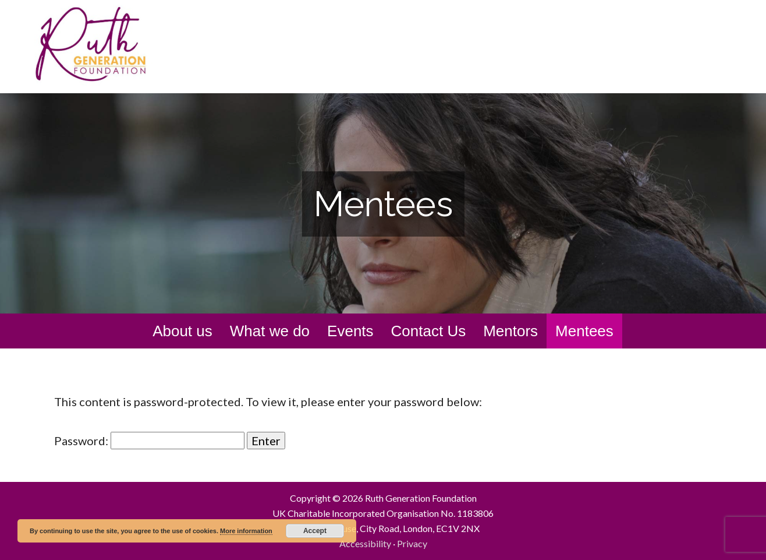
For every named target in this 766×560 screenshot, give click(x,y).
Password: (149, 441)
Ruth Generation (115, 45)
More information (246, 530)
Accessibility (365, 543)
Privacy (412, 543)
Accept (315, 531)
